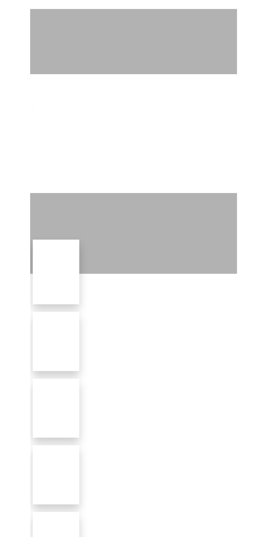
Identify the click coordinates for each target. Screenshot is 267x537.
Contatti (239, 4)
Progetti (181, 4)
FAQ (255, 4)
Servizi (200, 4)
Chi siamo (218, 4)
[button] (8, 528)
